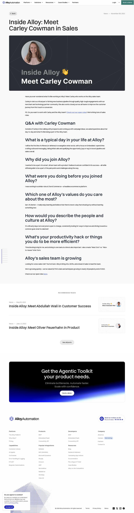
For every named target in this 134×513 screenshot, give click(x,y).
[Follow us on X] (117, 508)
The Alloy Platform (15, 435)
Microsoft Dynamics (45, 455)
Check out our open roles (76, 112)
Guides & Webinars (74, 452)
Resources (50, 2)
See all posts (67, 342)
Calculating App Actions (75, 455)
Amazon (41, 462)
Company (101, 431)
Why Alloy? (12, 438)
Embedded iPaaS (44, 438)
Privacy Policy (97, 508)
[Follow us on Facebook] (123, 508)
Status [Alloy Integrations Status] (106, 508)
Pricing (11, 441)
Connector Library (14, 449)
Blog (69, 449)
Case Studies (63, 2)
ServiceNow (42, 468)
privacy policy (13, 503)
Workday (41, 475)
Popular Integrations (46, 445)
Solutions (38, 2)
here (45, 274)
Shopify (41, 458)
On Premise (12, 455)
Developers (72, 431)
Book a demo (127, 2)
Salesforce (42, 471)
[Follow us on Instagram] (120, 508)
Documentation (73, 458)
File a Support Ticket (74, 462)
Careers (105, 438)
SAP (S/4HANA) (43, 452)
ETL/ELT (11, 462)
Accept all (9, 507)
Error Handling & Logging (17, 458)
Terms (87, 508)
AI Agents (12, 452)
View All (41, 478)
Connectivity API (44, 441)
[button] (11, 2)
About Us (101, 435)
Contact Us (101, 444)
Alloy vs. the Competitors (76, 468)
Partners (100, 441)
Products (42, 431)
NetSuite (41, 449)
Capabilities (13, 445)
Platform (28, 2)
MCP (40, 435)
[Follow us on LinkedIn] (113, 508)
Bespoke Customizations (16, 465)
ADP (40, 465)
